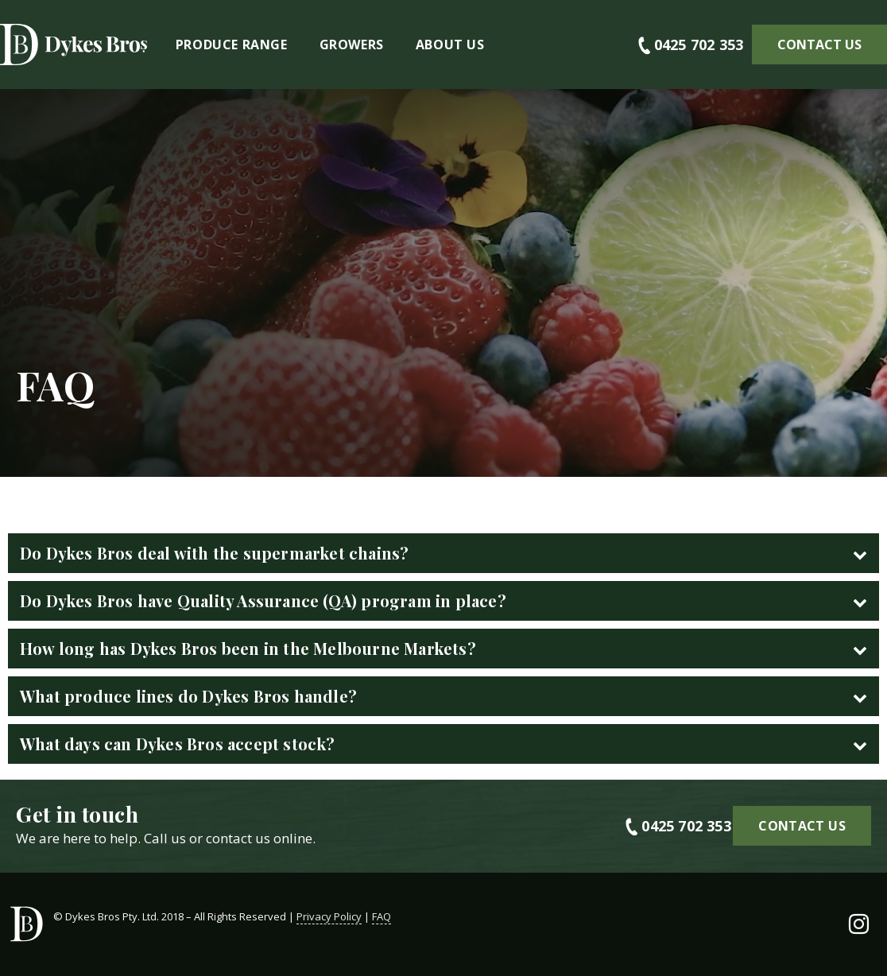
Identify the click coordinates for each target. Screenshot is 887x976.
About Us (450, 44)
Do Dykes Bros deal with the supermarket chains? (214, 553)
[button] (819, 44)
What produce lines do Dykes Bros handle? (188, 696)
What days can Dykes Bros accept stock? (177, 743)
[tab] (443, 553)
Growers (352, 44)
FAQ (381, 916)
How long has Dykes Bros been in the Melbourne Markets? (248, 648)
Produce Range (232, 44)
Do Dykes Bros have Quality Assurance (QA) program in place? (263, 600)
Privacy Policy (329, 916)
